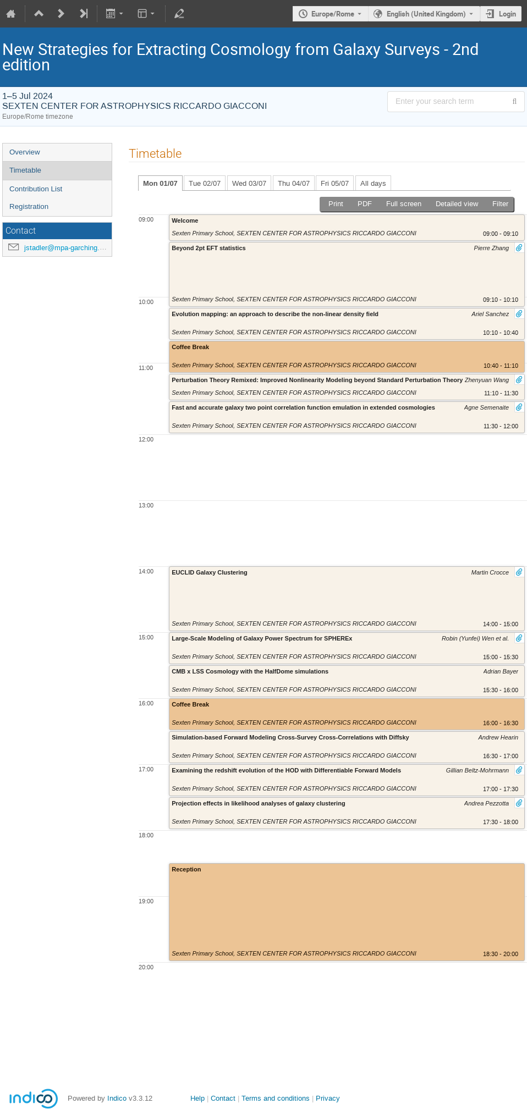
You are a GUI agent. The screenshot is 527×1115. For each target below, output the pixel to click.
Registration (28, 206)
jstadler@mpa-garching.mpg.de (73, 247)
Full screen (403, 203)
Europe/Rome (332, 14)
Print (335, 203)
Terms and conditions (275, 1098)
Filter (500, 203)
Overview (24, 152)
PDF (365, 203)
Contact (223, 1098)
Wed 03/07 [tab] (249, 183)
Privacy (328, 1098)
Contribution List (35, 189)
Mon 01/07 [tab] (160, 183)
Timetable (25, 170)
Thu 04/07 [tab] (294, 183)
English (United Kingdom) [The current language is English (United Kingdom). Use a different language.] (426, 14)
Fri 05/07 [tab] (335, 183)
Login (507, 14)
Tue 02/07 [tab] (205, 183)
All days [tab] (373, 183)
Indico (117, 1098)
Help (197, 1098)
